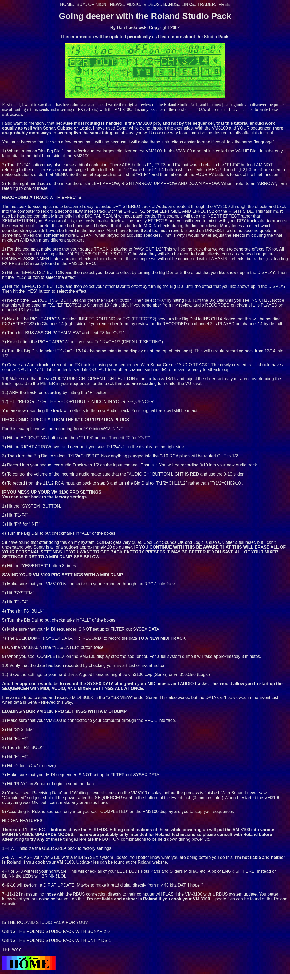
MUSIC (133, 4)
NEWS (116, 4)
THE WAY (11, 949)
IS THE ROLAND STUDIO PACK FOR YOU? (45, 922)
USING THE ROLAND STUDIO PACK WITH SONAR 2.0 (56, 931)
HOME (66, 4)
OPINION (97, 4)
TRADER (206, 4)
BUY (80, 4)
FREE (224, 4)
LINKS (188, 4)
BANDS (170, 4)
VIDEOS (152, 4)
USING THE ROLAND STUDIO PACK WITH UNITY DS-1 (56, 940)
